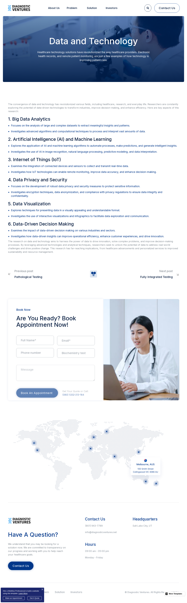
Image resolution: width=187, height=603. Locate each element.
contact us (167, 8)
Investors (111, 8)
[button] (54, 8)
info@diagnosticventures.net (101, 532)
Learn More (23, 593)
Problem (72, 8)
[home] (19, 8)
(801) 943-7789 (94, 525)
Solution (92, 8)
